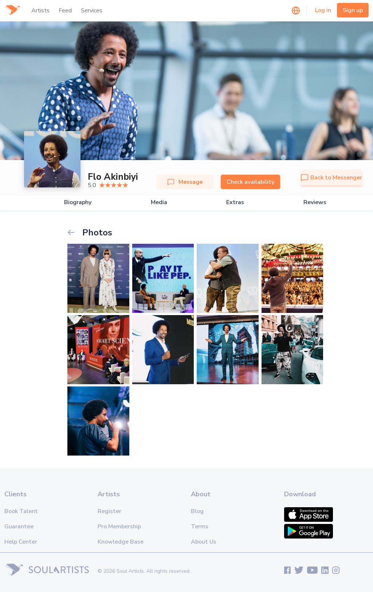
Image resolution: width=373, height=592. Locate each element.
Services (91, 11)
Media (159, 202)
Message (185, 182)
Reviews (314, 202)
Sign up (353, 10)
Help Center (20, 541)
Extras (235, 202)
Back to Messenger (331, 178)
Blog (197, 511)
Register (109, 511)
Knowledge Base (121, 541)
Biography (77, 202)
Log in (323, 10)
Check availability (250, 182)
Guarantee (19, 526)
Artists (40, 11)
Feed (65, 11)
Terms (199, 526)
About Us (203, 541)
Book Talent (21, 511)
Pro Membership (119, 526)
